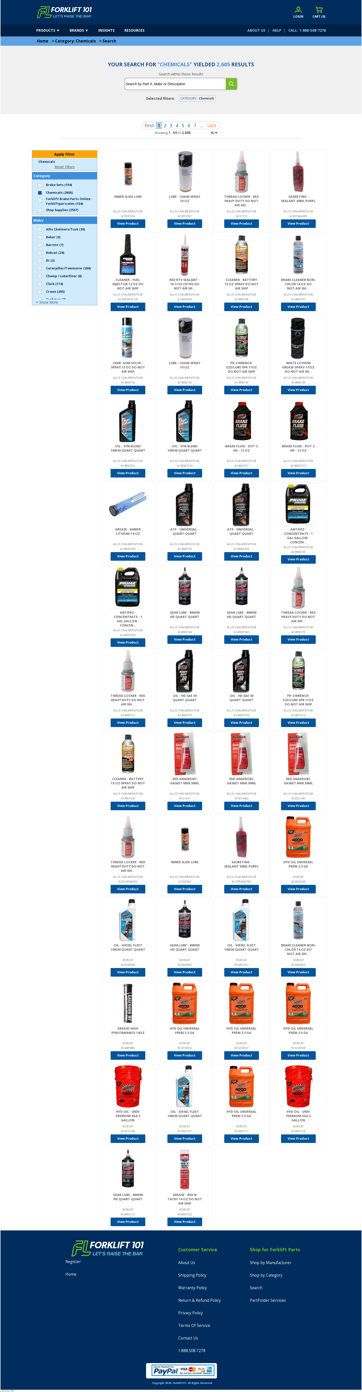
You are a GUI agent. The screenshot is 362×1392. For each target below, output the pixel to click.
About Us (186, 1262)
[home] (64, 12)
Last (211, 125)
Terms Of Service (194, 1325)
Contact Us (188, 1338)
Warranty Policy (192, 1287)
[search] (231, 83)
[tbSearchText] (175, 83)
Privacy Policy (190, 1313)
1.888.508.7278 (191, 1350)
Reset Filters (65, 166)
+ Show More (47, 302)
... (201, 125)
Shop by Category (266, 1275)
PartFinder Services (268, 1300)
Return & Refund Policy (199, 1300)
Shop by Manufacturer (270, 1262)
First (149, 125)
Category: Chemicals (75, 41)
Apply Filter (64, 154)
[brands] (83, 30)
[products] (52, 30)
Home (42, 41)
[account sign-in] (298, 12)
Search (109, 41)
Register (73, 1261)
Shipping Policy (192, 1275)
